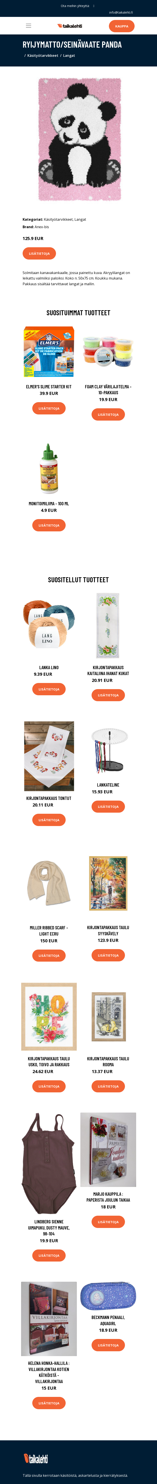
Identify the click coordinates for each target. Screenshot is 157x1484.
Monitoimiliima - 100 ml (49, 503)
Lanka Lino (49, 667)
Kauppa (121, 26)
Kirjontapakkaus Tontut (48, 798)
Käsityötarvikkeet (42, 55)
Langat (69, 55)
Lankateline (108, 784)
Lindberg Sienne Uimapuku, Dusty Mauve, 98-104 (49, 1227)
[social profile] (93, 6)
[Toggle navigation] (28, 26)
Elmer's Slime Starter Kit (49, 386)
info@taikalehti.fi (121, 12)
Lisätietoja (39, 253)
